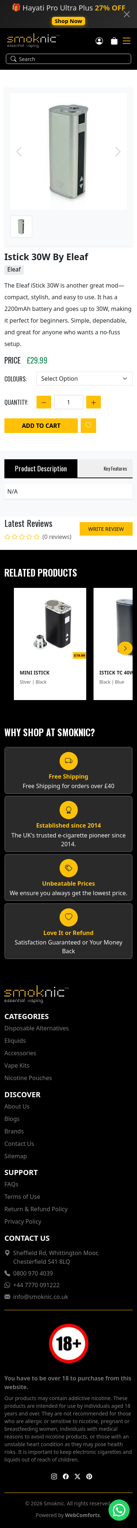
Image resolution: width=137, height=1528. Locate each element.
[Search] (73, 58)
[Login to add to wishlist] (88, 425)
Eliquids (15, 1041)
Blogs (12, 1119)
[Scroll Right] (125, 648)
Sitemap (15, 1156)
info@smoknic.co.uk (40, 1297)
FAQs (11, 1184)
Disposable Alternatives (36, 1028)
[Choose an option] (85, 378)
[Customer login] (99, 40)
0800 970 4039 (33, 1273)
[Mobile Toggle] (127, 41)
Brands (14, 1131)
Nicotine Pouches (28, 1078)
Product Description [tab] (41, 468)
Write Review (106, 528)
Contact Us (19, 1144)
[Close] (126, 14)
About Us (17, 1106)
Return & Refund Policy (36, 1209)
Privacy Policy (22, 1221)
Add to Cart (41, 426)
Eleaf (14, 269)
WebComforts (82, 1515)
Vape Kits (17, 1065)
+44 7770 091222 (36, 1285)
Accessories (20, 1053)
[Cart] (114, 40)
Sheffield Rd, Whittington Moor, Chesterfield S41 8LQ (56, 1257)
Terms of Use (22, 1197)
